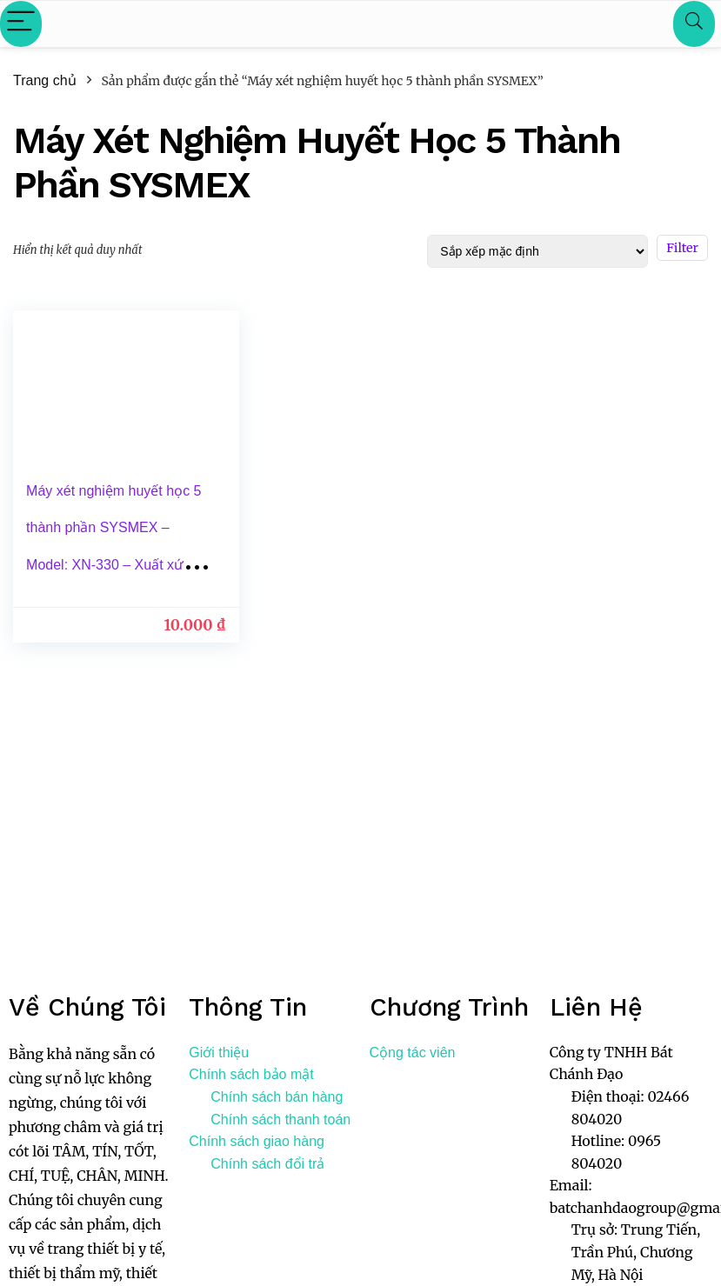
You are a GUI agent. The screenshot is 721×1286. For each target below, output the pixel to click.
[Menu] (21, 24)
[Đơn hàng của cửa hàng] (537, 251)
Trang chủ (45, 80)
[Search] (694, 24)
